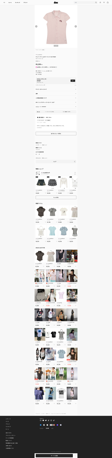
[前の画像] (36, 26)
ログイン (45, 70)
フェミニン (38, 149)
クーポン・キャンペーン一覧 (40, 84)
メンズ (7, 421)
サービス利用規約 (10, 438)
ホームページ (38, 413)
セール (10, 2)
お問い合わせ (38, 158)
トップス (37, 145)
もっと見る (56, 197)
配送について (44, 158)
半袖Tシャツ (44, 145)
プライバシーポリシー (11, 435)
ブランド (25, 2)
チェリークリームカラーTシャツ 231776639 (58, 413)
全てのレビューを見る (56, 133)
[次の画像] (76, 26)
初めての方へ (9, 433)
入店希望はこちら (10, 448)
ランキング (17, 2)
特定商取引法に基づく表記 (12, 443)
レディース (8, 419)
